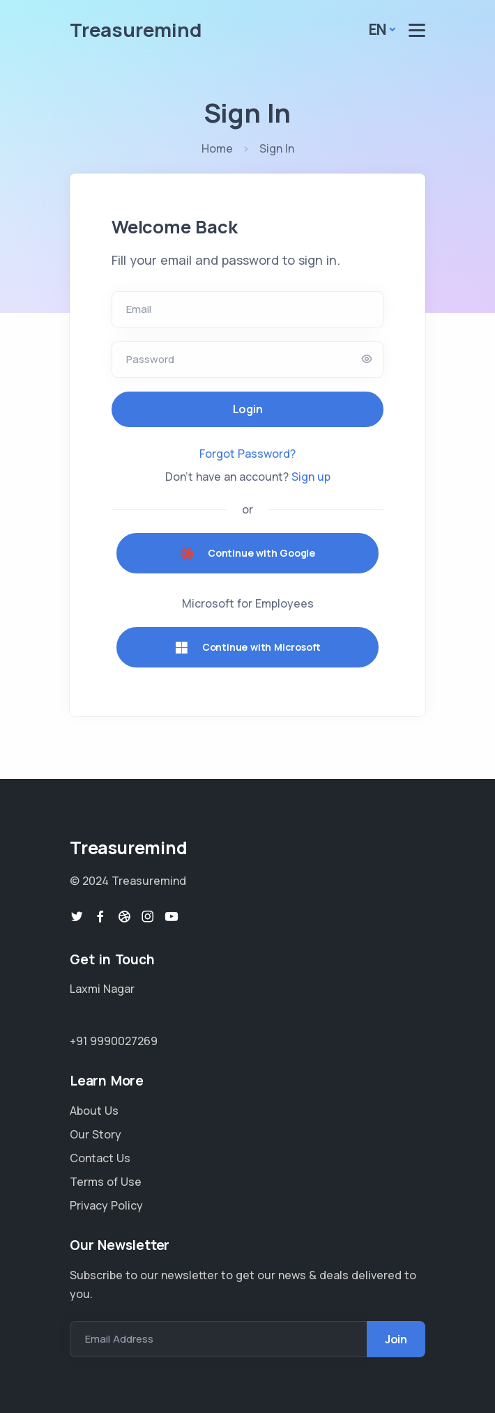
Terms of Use (106, 1181)
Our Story (95, 1134)
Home (217, 148)
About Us (94, 1110)
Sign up (310, 476)
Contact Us (100, 1158)
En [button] (378, 29)
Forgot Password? (247, 453)
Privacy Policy (106, 1205)
